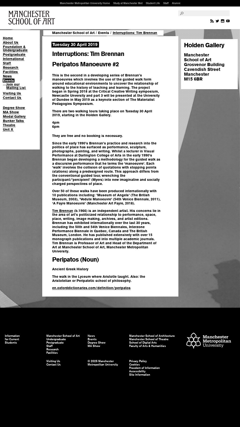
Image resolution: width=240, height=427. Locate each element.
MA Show (11, 112)
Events (8, 80)
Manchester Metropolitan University (208, 341)
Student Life (153, 3)
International (13, 59)
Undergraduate (56, 339)
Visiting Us (12, 93)
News (7, 76)
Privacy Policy (138, 361)
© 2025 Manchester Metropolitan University (103, 362)
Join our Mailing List (16, 86)
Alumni (176, 3)
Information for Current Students (12, 339)
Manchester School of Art (32, 18)
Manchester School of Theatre (149, 339)
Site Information (139, 374)
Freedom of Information (144, 368)
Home (8, 38)
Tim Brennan (62, 211)
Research (10, 67)
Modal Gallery (14, 116)
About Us (10, 42)
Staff (166, 3)
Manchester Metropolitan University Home (85, 3)
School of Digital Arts (143, 342)
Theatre (9, 125)
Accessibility (137, 371)
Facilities (10, 72)
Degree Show (14, 108)
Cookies (134, 364)
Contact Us (12, 98)
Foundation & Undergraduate (15, 48)
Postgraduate (14, 54)
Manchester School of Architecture (152, 336)
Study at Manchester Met (127, 3)
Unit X (8, 129)
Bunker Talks (13, 121)
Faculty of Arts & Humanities (147, 346)
